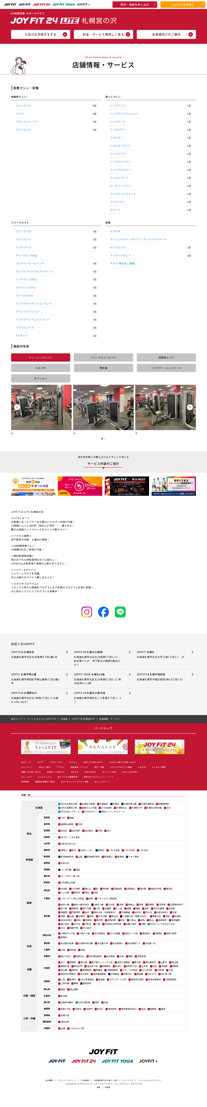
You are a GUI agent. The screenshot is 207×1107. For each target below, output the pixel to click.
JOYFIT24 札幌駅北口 (35, 697)
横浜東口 (146, 933)
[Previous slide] (17, 407)
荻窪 (123, 920)
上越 (80, 856)
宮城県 (47, 830)
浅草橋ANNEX (176, 904)
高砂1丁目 (65, 1008)
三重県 (47, 949)
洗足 (175, 912)
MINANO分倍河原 (113, 923)
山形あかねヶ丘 (68, 843)
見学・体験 (99, 767)
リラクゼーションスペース (166, 368)
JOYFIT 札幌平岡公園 (35, 678)
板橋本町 (162, 920)
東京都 (47, 915)
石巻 (100, 830)
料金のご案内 (45, 767)
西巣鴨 (75, 908)
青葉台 (64, 937)
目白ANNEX (66, 920)
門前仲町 (76, 912)
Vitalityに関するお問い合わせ (122, 762)
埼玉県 (47, 890)
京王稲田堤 (100, 933)
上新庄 (164, 962)
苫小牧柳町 (106, 807)
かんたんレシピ (45, 776)
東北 (29, 833)
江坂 (171, 969)
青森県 (47, 817)
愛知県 (47, 943)
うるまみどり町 (77, 1028)
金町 (147, 908)
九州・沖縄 (29, 1018)
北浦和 (64, 888)
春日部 (169, 888)
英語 (98, 1087)
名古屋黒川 (118, 943)
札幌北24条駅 (88, 803)
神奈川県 (47, 935)
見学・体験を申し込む (134, 4)
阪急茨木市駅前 (68, 973)
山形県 (47, 843)
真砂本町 (65, 1021)
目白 (79, 920)
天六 (63, 962)
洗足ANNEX (162, 912)
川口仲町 (76, 888)
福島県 (47, 849)
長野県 (47, 862)
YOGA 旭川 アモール (70, 811)
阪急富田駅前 (99, 973)
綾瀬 (129, 908)
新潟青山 (108, 856)
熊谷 (87, 892)
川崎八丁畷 (84, 933)
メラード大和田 (130, 969)
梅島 (138, 908)
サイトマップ (127, 1080)
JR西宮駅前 (171, 979)
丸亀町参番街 (67, 1002)
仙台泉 (64, 830)
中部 (29, 946)
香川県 (47, 1002)
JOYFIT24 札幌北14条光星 (98, 697)
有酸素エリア (166, 357)
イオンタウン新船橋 (107, 898)
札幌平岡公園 (130, 803)
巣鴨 (142, 920)
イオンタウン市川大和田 (72, 898)
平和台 (88, 923)
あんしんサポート (102, 781)
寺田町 (164, 966)
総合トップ (26, 762)
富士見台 (65, 923)
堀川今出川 (66, 956)
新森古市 (78, 966)
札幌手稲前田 (147, 803)
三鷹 (98, 923)
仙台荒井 (76, 830)
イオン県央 (133, 856)
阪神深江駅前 (137, 979)
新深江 (118, 966)
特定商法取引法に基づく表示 (106, 1080)
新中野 (99, 920)
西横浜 (158, 933)
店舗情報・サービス (79, 767)
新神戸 (73, 979)
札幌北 (116, 803)
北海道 (39, 807)
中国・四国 (29, 995)
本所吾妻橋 (159, 908)
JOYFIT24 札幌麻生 (35, 654)
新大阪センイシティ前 (102, 962)
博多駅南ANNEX (128, 1008)
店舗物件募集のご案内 (45, 781)
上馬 (72, 916)
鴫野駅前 (106, 966)
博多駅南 (112, 1008)
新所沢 (77, 892)
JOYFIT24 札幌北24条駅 (98, 658)
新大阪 (138, 962)
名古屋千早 (103, 943)
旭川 (169, 807)
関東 (29, 903)
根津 (141, 904)
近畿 (29, 969)
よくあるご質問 (159, 767)
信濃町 (177, 916)
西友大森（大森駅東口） (105, 912)
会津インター (87, 850)
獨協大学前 (156, 888)
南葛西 (64, 912)
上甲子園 (65, 983)
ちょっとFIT (26, 776)
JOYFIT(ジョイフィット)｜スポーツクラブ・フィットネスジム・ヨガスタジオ (109, 1083)
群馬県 (47, 882)
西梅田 (99, 969)
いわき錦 (143, 850)
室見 (163, 1008)
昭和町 (175, 966)
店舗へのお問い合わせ (31, 772)
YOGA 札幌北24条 (69, 803)
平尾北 (78, 1008)
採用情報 (25, 781)
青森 (72, 817)
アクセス (60, 767)
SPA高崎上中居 (68, 882)
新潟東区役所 (93, 856)
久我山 (133, 920)
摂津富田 (115, 973)
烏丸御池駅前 (95, 956)
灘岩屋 (101, 979)
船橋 (91, 898)
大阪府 (47, 967)
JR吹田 (160, 969)
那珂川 (100, 1008)
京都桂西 (141, 956)
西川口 (88, 888)
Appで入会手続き (182, 4)
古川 (109, 830)
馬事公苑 (156, 916)
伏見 (122, 956)
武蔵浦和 (118, 888)
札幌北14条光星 (154, 807)
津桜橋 (73, 949)
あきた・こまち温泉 (70, 837)
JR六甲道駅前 (87, 979)
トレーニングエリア (40, 357)
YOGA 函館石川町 (69, 807)
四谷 (168, 916)
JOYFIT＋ (73, 762)
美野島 (153, 1008)
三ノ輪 (119, 908)
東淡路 (175, 962)
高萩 (78, 869)
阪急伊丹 (87, 983)
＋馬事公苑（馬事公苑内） (135, 916)
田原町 (151, 904)
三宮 (63, 979)
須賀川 (64, 850)
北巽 (154, 966)
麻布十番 (65, 904)
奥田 (63, 989)
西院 (130, 956)
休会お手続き (90, 772)
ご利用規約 (84, 1080)
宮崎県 (47, 1015)
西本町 (75, 969)
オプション (40, 378)
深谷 (96, 892)
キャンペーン (27, 767)
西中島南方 (151, 962)
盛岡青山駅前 (67, 824)
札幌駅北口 (121, 807)
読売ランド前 (131, 933)
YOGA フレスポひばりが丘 (162, 923)
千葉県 (47, 898)
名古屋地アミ (134, 943)
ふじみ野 (65, 892)
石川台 (149, 912)
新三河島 (87, 908)
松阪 (83, 949)
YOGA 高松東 (84, 1002)
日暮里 (108, 908)
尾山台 (115, 916)
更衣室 (103, 368)
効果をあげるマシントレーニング (98, 776)
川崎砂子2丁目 (68, 933)
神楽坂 (89, 920)
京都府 (47, 956)
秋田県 (47, 836)
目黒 (63, 916)
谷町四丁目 (131, 966)
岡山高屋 (74, 989)
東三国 (84, 962)
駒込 (151, 920)
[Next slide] (190, 407)
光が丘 (77, 923)
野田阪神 (87, 969)
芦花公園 (103, 916)
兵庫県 (47, 981)
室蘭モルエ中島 (89, 807)
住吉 (143, 1008)
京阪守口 (128, 973)
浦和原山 (131, 888)
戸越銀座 (126, 912)
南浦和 (106, 888)
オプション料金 (109, 772)
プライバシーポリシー (66, 1080)
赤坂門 (89, 1008)
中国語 (107, 1087)
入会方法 (142, 767)
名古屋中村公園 (85, 943)
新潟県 (47, 856)
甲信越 (29, 859)
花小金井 (87, 927)
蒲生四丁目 (92, 966)
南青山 (131, 904)
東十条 (64, 908)
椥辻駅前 (110, 956)
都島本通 (65, 966)
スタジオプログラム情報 (121, 767)
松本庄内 (65, 863)
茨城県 (47, 869)
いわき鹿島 (114, 850)
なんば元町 (147, 969)
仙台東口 (89, 830)
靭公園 (64, 969)
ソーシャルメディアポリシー (150, 1080)
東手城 (64, 995)
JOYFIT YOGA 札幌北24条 (98, 678)
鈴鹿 (63, 949)
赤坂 (121, 904)
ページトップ (103, 728)
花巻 (80, 824)
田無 (143, 923)
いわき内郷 (129, 850)
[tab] (102, 439)
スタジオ (40, 368)
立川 (63, 927)
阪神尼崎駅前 (154, 979)
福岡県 (47, 1008)
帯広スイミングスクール (112, 811)
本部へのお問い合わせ (93, 762)
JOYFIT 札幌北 (161, 654)
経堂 (92, 916)
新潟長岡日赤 (67, 856)
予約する (75, 772)
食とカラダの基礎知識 (68, 776)
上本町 (145, 966)
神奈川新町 (171, 933)
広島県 (47, 995)
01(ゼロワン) (90, 811)
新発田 (120, 856)
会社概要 (49, 1080)
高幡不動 (74, 927)
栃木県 (47, 875)
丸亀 (106, 1002)
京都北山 (80, 956)
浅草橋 (162, 904)
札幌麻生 (104, 803)
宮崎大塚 (65, 1015)
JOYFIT (40, 762)
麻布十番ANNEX (81, 904)
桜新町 (82, 916)
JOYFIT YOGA (56, 762)
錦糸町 (172, 908)
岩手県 (47, 823)
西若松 (101, 850)
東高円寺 (112, 920)
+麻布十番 (99, 904)
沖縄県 (47, 1028)
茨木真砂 (84, 973)
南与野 (143, 888)
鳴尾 (76, 983)
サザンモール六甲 (117, 979)
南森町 (73, 962)
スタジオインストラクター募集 (75, 781)
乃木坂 (111, 904)
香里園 (140, 973)
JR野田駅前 (112, 969)
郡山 (74, 850)
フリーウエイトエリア (103, 357)
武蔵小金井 (131, 923)
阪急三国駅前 (123, 962)
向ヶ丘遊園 (115, 933)
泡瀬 (63, 1028)
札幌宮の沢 (137, 807)
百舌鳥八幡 (166, 973)
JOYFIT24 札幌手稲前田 (161, 676)
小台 (98, 908)
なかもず (152, 973)
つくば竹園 (66, 869)
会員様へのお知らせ (56, 772)
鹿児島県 (47, 1021)
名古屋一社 (150, 943)
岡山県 (47, 989)
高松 (97, 1002)
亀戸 (87, 912)
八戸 (63, 817)
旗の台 (138, 912)
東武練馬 (176, 920)
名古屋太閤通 (67, 943)
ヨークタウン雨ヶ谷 (70, 876)
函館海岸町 (163, 803)
